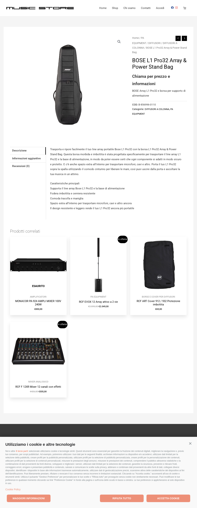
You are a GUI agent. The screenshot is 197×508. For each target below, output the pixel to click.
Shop (115, 8)
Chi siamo (129, 8)
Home (103, 8)
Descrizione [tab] (19, 150)
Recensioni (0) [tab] (21, 166)
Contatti (146, 8)
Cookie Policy (13, 489)
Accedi (160, 8)
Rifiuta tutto (121, 498)
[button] (190, 443)
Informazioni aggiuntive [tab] (26, 158)
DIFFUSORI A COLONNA (158, 109)
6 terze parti (22, 451)
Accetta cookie (168, 498)
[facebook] (173, 7)
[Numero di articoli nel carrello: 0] (184, 8)
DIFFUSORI (154, 43)
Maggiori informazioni (29, 498)
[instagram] (177, 7)
